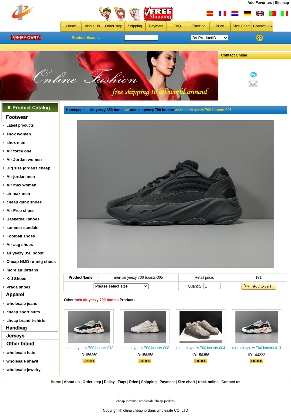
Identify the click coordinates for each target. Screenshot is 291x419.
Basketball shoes (22, 219)
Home (71, 26)
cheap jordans (126, 401)
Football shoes (20, 236)
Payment (156, 26)
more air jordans (22, 270)
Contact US (262, 26)
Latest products (20, 125)
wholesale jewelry (23, 369)
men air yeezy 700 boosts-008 (144, 348)
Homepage (75, 110)
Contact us (230, 382)
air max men (18, 193)
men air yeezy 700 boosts (152, 110)
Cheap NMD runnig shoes (31, 261)
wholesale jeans (21, 303)
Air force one (18, 151)
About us (72, 382)
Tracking (199, 26)
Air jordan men (20, 176)
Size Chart (241, 26)
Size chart (186, 382)
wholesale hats (20, 352)
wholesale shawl (22, 361)
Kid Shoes (16, 278)
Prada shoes (18, 287)
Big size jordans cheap (28, 168)
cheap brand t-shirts (25, 320)
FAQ (177, 26)
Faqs (122, 382)
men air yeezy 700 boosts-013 (88, 348)
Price (220, 26)
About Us (92, 26)
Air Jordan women (24, 159)
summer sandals (22, 227)
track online (208, 382)
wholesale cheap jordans (157, 401)
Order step (113, 26)
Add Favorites (260, 3)
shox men (15, 142)
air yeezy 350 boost (24, 253)
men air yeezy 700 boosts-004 (200, 348)
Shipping (135, 26)
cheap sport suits (23, 312)
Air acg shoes (19, 244)
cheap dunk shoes (24, 202)
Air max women (21, 185)
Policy (109, 382)
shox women (18, 134)
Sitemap (282, 3)
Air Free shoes (20, 210)
